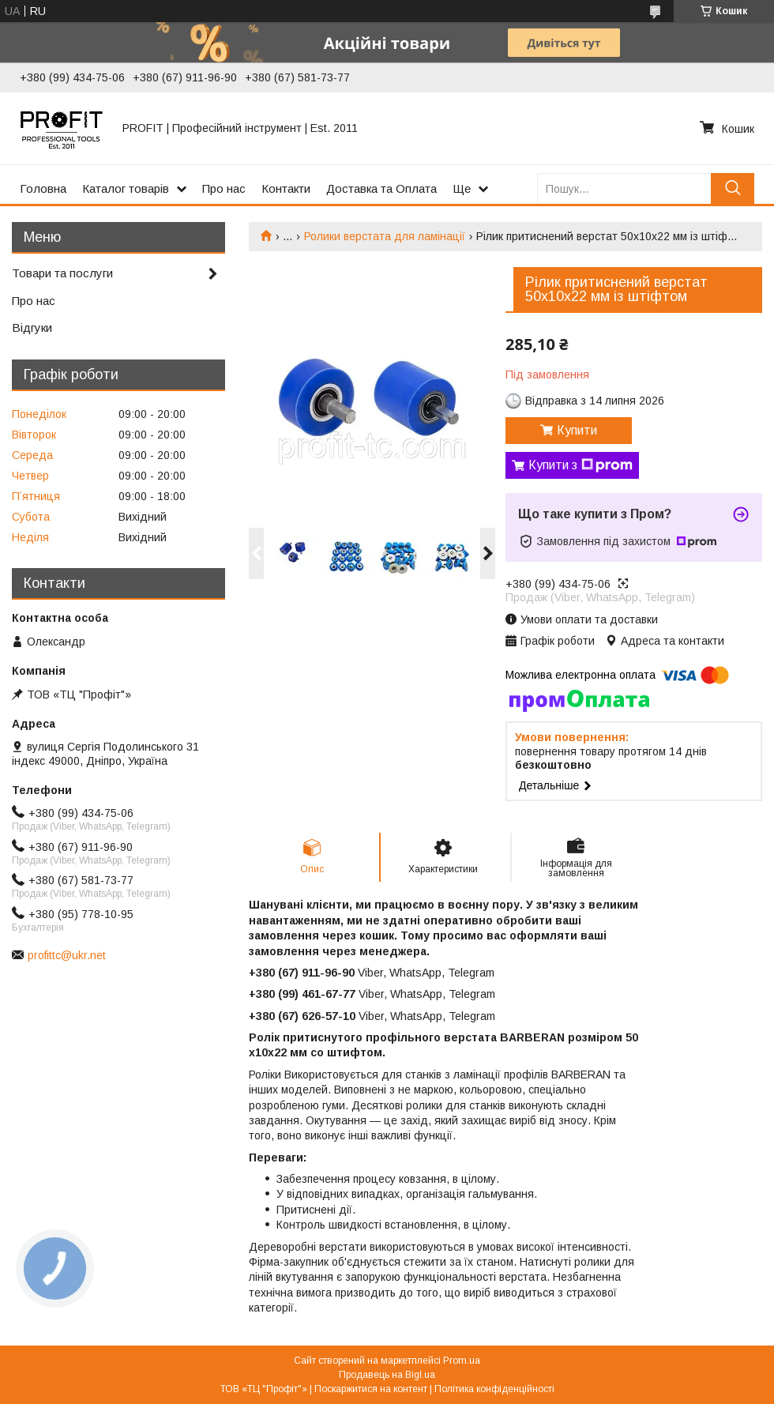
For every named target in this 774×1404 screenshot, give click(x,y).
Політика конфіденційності (494, 1389)
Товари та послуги (62, 273)
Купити (577, 430)
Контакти (285, 188)
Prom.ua (461, 1360)
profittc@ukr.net (67, 955)
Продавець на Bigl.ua (387, 1374)
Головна (43, 188)
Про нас (224, 188)
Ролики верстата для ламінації (384, 236)
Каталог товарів (125, 188)
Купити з (580, 465)
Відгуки (32, 327)
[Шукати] (732, 188)
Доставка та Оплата (381, 188)
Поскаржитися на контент (370, 1389)
